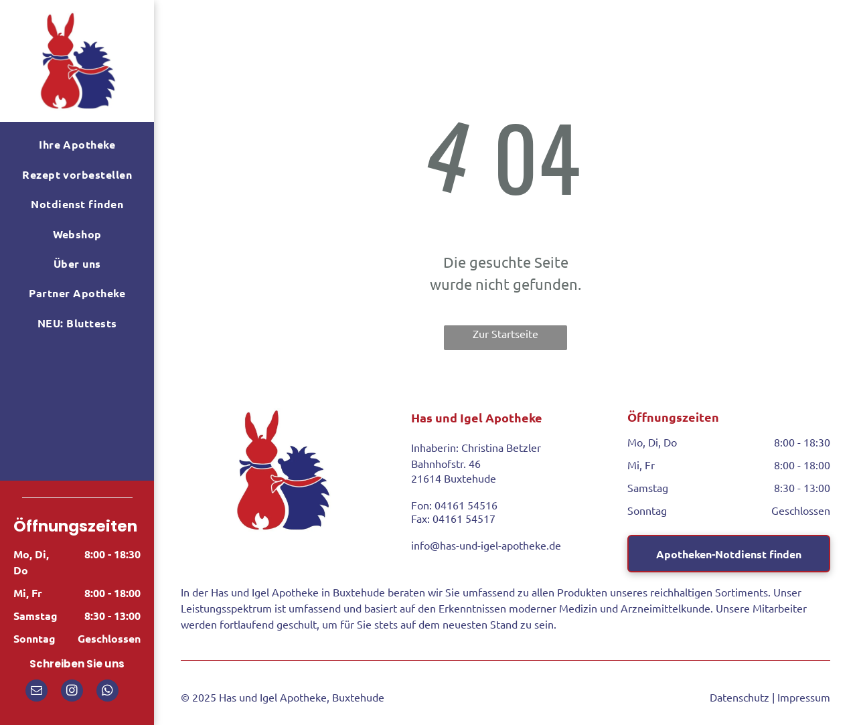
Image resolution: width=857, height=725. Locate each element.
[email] (36, 692)
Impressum (803, 697)
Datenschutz (739, 697)
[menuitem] (77, 144)
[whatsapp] (107, 692)
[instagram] (72, 692)
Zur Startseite (505, 333)
